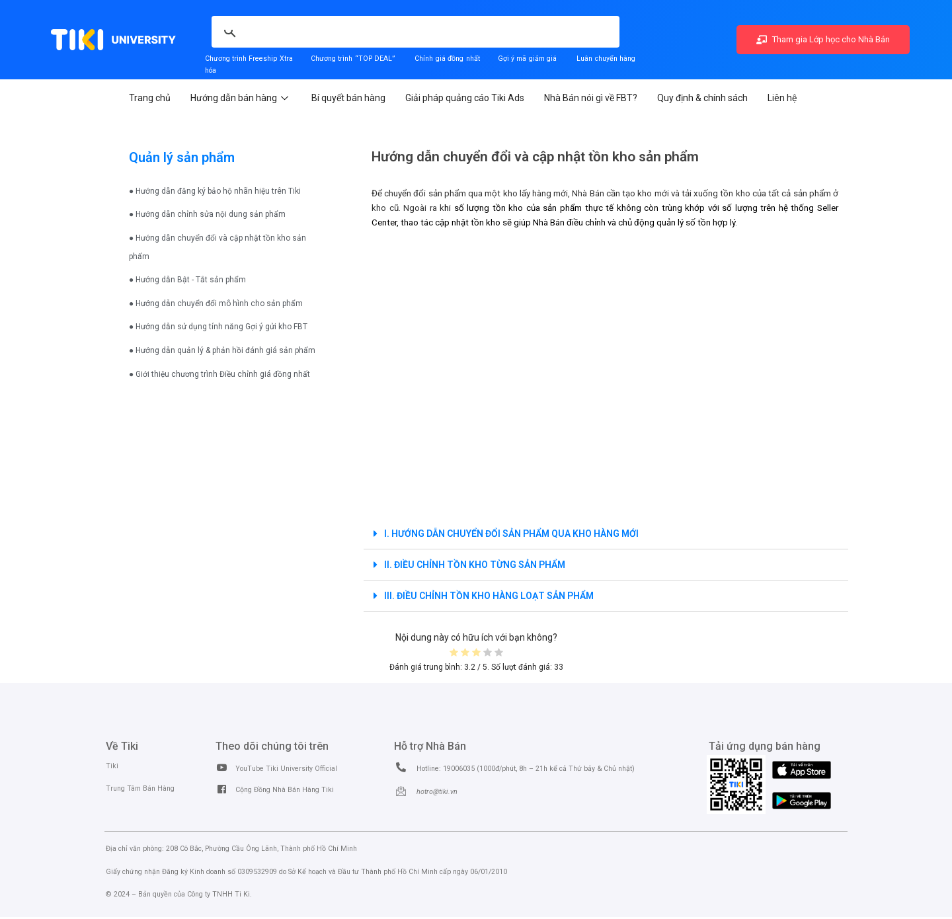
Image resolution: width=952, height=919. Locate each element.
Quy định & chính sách (702, 98)
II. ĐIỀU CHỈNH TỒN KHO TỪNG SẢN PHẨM (474, 564)
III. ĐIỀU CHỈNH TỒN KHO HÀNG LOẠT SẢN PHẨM (489, 595)
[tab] (606, 533)
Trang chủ (150, 98)
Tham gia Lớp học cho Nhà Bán (823, 39)
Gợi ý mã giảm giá (528, 58)
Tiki (112, 766)
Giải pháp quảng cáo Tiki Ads (464, 98)
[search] (336, 24)
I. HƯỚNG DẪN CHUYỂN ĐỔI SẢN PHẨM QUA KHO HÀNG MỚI (511, 533)
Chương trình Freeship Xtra (249, 58)
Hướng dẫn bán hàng (241, 98)
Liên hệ (782, 98)
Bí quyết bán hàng (348, 98)
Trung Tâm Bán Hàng (140, 788)
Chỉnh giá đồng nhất (447, 58)
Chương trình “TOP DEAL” (353, 58)
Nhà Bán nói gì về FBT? (590, 98)
